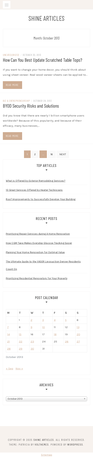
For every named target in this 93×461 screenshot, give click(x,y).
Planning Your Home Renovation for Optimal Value (35, 252)
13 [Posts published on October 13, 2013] (78, 327)
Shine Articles (46, 18)
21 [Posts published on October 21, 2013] (8, 341)
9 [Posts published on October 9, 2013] (31, 327)
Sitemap (46, 454)
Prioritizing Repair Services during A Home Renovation (38, 233)
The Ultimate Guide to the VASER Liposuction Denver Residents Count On (43, 265)
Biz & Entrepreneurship (16, 100)
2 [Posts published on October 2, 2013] (31, 320)
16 (51, 154)
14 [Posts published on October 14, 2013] (8, 334)
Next (62, 154)
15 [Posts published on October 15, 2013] (20, 334)
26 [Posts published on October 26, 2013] (66, 341)
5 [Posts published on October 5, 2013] (66, 320)
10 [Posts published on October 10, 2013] (43, 327)
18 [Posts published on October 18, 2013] (55, 334)
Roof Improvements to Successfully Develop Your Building (41, 199)
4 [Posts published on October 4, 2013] (55, 320)
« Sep (9, 368)
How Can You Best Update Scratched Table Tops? (42, 60)
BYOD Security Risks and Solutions (31, 106)
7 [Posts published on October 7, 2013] (8, 327)
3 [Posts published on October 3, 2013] (43, 320)
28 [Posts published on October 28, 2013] (9, 348)
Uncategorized (11, 54)
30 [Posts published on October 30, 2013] (32, 348)
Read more (12, 84)
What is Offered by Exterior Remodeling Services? (35, 180)
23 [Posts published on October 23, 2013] (32, 341)
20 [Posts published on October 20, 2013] (78, 334)
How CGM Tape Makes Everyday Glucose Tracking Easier (39, 243)
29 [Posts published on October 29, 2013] (20, 348)
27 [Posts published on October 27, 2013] (78, 341)
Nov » (19, 368)
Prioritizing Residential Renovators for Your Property (36, 278)
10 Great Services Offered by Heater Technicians (34, 190)
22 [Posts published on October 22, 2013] (20, 341)
